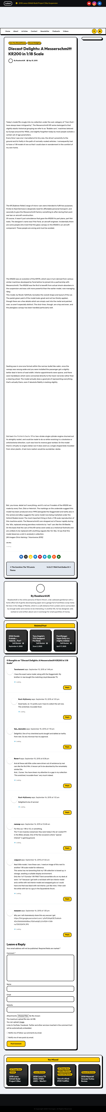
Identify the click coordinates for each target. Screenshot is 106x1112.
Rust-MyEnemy (24, 699)
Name (9, 984)
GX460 (12, 1072)
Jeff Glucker (15, 643)
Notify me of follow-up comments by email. (25, 1033)
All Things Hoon (15, 1069)
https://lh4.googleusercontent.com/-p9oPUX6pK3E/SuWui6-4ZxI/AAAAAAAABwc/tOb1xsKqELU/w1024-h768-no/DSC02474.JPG (38, 921)
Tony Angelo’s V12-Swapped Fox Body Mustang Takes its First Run (40, 640)
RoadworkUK (42, 595)
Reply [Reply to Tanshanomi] (67, 687)
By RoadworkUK (17, 61)
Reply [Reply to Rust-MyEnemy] (67, 717)
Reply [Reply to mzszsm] (67, 935)
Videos (65, 31)
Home (7, 31)
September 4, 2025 (16, 646)
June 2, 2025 (37, 646)
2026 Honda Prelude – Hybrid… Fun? (15, 638)
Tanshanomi (19, 669)
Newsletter (44, 31)
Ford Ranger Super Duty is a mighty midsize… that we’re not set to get (64, 640)
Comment (11, 953)
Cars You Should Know (17, 43)
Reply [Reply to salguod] (67, 899)
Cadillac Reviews (64, 1071)
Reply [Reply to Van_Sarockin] (67, 747)
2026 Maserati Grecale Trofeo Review (87, 1078)
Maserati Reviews (88, 1072)
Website (10, 1005)
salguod (17, 860)
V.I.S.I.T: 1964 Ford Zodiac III (59, 567)
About (15, 31)
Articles (24, 31)
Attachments (12, 1016)
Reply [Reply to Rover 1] (67, 786)
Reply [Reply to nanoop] (67, 848)
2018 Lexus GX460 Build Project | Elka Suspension (15, 1080)
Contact (34, 31)
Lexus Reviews (39, 1072)
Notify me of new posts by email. (21, 1038)
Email (9, 995)
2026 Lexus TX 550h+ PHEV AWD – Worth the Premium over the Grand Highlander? (41, 1082)
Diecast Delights (34, 43)
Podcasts (56, 31)
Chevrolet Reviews (65, 1074)
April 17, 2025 (61, 646)
